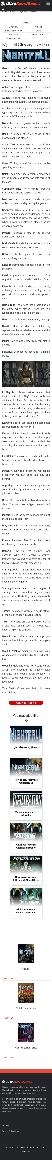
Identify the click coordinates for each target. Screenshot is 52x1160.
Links (38, 30)
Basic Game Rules (13, 30)
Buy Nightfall (13, 38)
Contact (5, 1125)
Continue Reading (26, 702)
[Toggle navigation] (48, 3)
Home (4, 11)
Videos (38, 27)
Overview (13, 27)
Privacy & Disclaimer (10, 1131)
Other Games (38, 34)
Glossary (13, 34)
